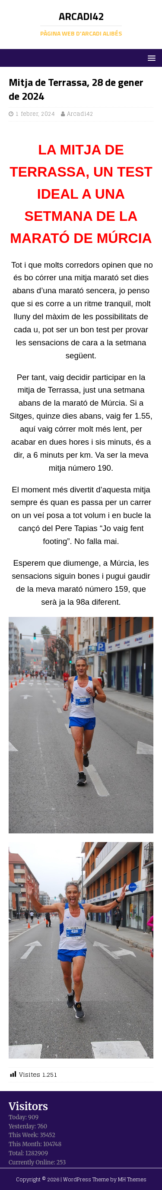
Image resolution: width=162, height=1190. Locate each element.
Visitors (28, 1106)
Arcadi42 (80, 114)
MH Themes (132, 1179)
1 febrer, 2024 (35, 114)
